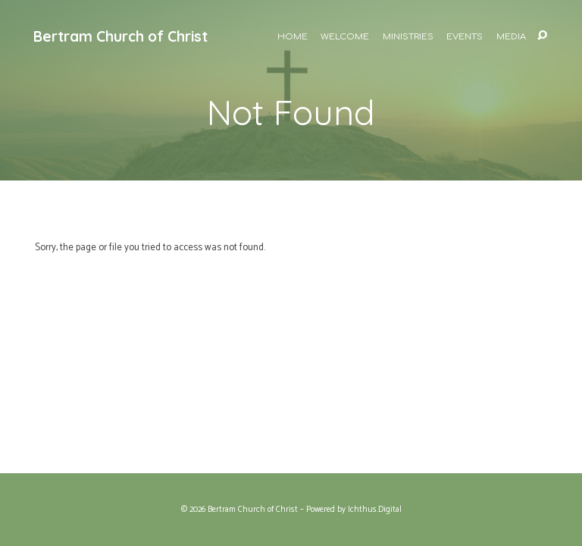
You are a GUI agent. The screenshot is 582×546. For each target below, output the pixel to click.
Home (292, 37)
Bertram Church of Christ (120, 36)
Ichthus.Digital (375, 509)
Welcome (345, 37)
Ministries (408, 37)
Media (511, 37)
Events (464, 37)
